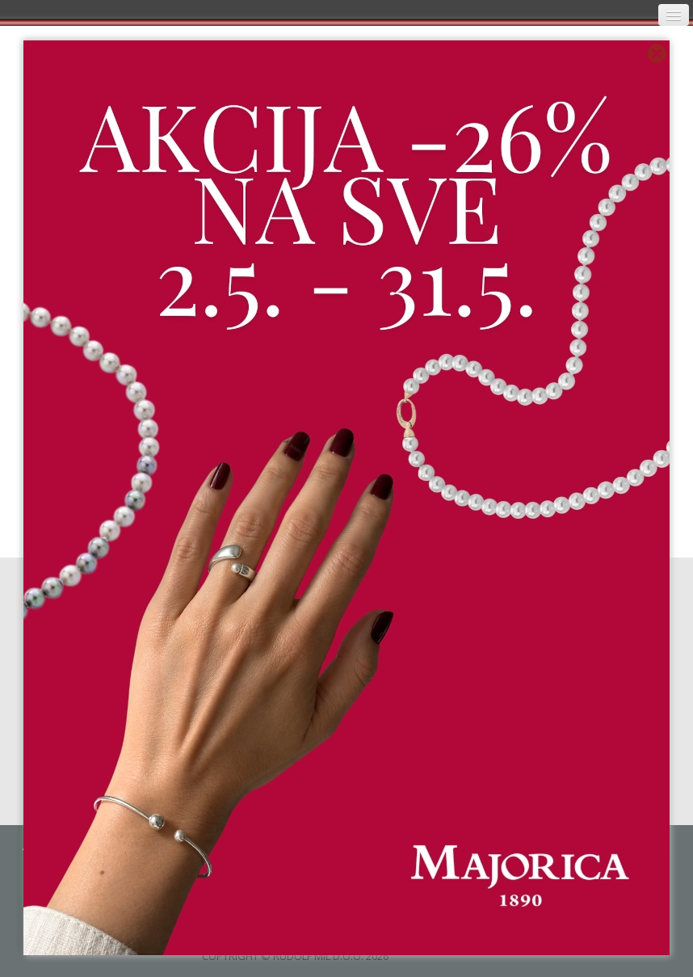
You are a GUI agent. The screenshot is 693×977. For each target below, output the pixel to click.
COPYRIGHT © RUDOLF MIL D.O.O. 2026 (295, 956)
